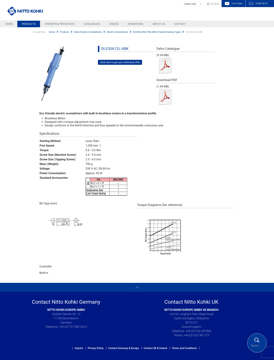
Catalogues (92, 23)
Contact (180, 23)
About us (158, 23)
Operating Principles (60, 23)
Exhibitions (135, 23)
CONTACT (262, 3)
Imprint (79, 348)
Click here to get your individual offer (120, 62)
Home (9, 23)
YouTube (237, 3)
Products (29, 23)
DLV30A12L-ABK (115, 49)
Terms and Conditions (184, 348)
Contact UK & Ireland (155, 348)
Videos (114, 23)
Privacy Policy (95, 348)
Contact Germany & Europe (123, 348)
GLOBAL (215, 4)
